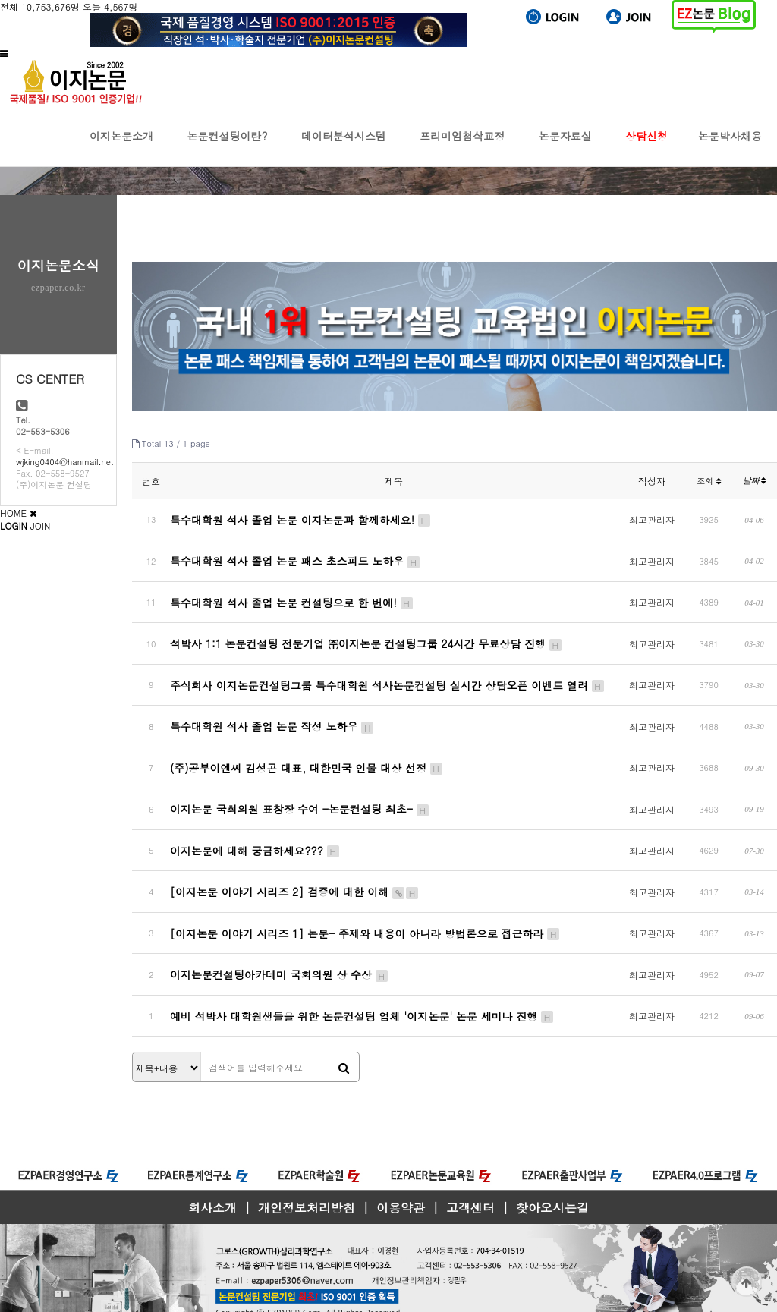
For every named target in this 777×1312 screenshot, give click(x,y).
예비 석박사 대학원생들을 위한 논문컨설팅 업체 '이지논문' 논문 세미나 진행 (362, 982)
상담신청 (646, 147)
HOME (13, 512)
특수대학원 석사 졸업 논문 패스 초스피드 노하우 (295, 557)
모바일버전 (23, 1305)
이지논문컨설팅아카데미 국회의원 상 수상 (279, 944)
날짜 (754, 480)
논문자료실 (565, 147)
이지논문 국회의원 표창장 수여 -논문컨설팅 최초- (300, 789)
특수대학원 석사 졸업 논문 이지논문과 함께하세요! (301, 518)
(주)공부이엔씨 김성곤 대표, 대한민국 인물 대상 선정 (306, 750)
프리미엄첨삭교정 (462, 147)
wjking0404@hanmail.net (64, 461)
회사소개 (212, 1172)
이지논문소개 (121, 147)
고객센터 (470, 1172)
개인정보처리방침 (306, 1172)
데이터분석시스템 (343, 147)
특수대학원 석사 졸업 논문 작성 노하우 (272, 711)
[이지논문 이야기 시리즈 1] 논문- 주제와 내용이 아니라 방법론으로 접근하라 (365, 905)
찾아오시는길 (552, 1172)
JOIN (40, 525)
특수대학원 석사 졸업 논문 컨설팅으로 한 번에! (292, 595)
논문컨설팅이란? (227, 147)
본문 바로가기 (0, 0)
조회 (709, 480)
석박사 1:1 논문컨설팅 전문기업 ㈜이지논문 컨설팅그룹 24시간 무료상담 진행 (366, 634)
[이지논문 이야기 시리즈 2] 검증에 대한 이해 (295, 866)
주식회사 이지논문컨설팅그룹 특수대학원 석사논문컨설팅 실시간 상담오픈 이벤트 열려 (387, 673)
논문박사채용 (730, 147)
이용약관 (400, 1172)
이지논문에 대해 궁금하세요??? (255, 827)
